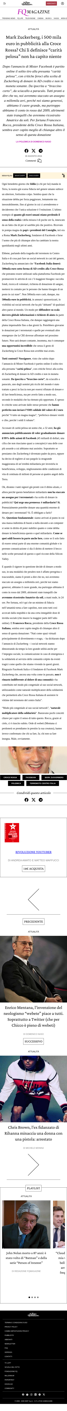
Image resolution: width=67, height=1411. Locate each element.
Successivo (33, 1041)
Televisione (30, 18)
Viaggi (56, 18)
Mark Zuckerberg (54, 777)
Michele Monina (35, 1148)
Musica (49, 18)
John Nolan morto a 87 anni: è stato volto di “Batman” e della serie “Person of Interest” (26, 1258)
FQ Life (20, 18)
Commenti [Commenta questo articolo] (33, 161)
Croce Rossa (10, 777)
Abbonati (51, 3)
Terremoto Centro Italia (43, 783)
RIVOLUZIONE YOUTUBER (33, 852)
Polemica (16, 783)
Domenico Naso (42, 142)
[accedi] (62, 3)
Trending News (8, 18)
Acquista (33, 868)
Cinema (40, 18)
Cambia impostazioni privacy (17, 1331)
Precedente (33, 921)
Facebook (31, 777)
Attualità (33, 29)
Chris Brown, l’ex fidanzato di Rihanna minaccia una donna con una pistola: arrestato (33, 1133)
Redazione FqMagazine (27, 1271)
